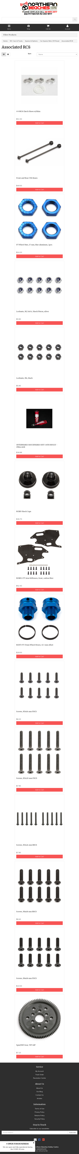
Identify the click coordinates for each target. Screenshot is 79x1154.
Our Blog (39, 1092)
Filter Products (9, 35)
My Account (39, 1071)
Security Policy (39, 1119)
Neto (46, 1151)
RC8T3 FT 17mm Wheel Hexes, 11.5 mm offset (34, 645)
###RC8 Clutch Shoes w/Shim (28, 111)
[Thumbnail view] (4, 54)
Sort (29, 54)
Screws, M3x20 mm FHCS (26, 778)
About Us (39, 1088)
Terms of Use (39, 1109)
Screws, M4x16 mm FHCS (26, 978)
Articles (39, 1098)
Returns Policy (40, 1115)
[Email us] (35, 1139)
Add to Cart (39, 123)
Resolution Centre (39, 1078)
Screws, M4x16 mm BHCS (26, 912)
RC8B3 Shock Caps (23, 511)
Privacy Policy (39, 1112)
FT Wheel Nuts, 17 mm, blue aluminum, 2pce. (34, 245)
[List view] (8, 54)
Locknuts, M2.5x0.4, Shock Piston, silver (32, 311)
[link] (39, 1139)
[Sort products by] (57, 54)
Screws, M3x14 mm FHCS (26, 712)
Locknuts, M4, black (24, 378)
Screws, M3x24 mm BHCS (26, 845)
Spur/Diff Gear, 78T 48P (25, 1045)
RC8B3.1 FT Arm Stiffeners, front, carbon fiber (34, 578)
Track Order (39, 1075)
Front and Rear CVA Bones (27, 178)
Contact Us (40, 1095)
